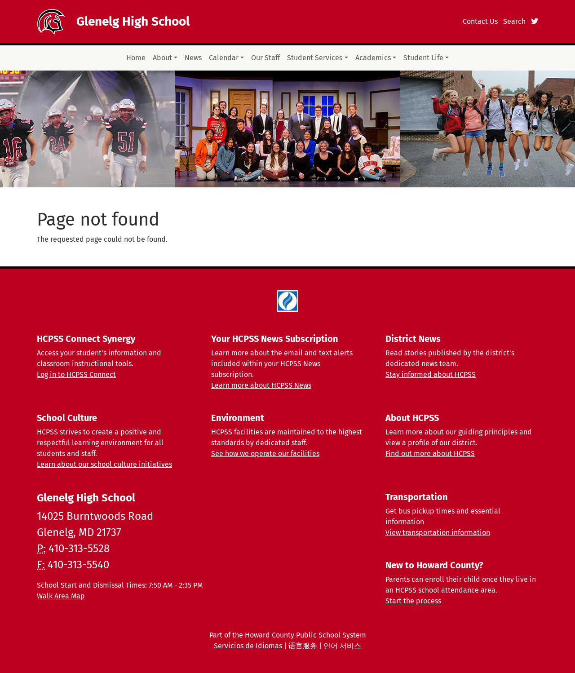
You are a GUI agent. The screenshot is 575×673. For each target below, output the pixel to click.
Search (514, 21)
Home (136, 57)
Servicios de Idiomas (248, 646)
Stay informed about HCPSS (430, 374)
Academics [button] (373, 57)
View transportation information (437, 532)
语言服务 (302, 646)
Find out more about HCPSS (430, 453)
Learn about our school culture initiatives (104, 464)
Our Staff (265, 57)
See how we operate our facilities (265, 453)
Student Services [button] (314, 57)
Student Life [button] (423, 57)
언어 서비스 (342, 646)
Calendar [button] (224, 57)
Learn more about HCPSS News (261, 385)
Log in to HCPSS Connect (76, 374)
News (193, 57)
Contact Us (480, 21)
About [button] (162, 57)
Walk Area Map (61, 596)
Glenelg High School (133, 21)
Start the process (413, 601)
